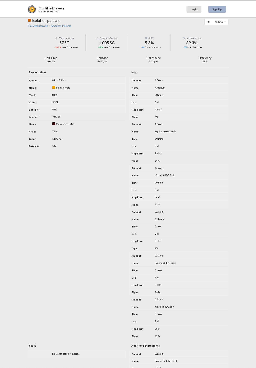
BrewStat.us (54, 11)
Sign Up (217, 9)
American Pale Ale (61, 26)
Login (194, 9)
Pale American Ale (38, 26)
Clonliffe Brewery (52, 8)
